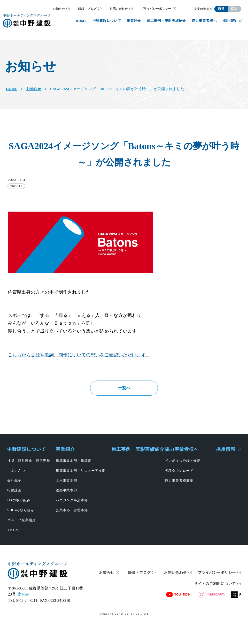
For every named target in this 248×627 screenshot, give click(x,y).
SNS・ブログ (87, 8)
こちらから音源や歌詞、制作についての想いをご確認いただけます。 (79, 354)
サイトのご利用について (215, 588)
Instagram (212, 598)
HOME (11, 89)
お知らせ (59, 8)
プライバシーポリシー (156, 8)
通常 (221, 9)
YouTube (178, 598)
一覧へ (124, 390)
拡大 (234, 9)
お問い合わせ (118, 8)
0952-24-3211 (26, 605)
